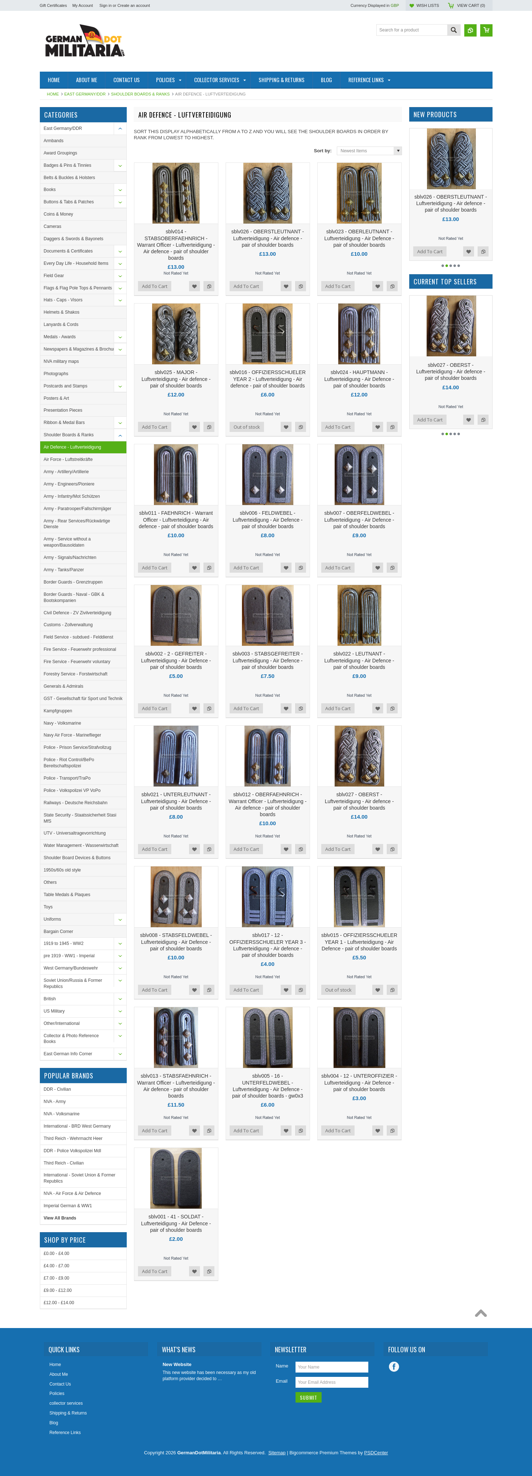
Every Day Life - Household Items (76, 263)
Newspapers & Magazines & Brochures (82, 349)
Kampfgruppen (58, 710)
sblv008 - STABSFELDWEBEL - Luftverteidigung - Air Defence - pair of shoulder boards (176, 941)
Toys (48, 906)
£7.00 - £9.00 (57, 1278)
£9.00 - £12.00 (58, 1290)
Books (50, 189)
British (50, 998)
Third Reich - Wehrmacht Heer (73, 1138)
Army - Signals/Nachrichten (70, 557)
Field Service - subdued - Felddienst (78, 637)
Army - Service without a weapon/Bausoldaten (67, 542)
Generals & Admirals (63, 686)
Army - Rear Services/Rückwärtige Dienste (77, 524)
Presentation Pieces (63, 410)
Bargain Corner (58, 931)
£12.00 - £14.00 (59, 1302)
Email (282, 1381)
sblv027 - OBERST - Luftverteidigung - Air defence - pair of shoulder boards (359, 801)
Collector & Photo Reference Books (71, 1038)
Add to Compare (209, 286)
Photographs (56, 373)
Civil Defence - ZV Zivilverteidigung (78, 612)
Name (282, 1366)
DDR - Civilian (57, 1089)
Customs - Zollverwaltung (68, 624)
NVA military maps (61, 361)
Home (53, 94)
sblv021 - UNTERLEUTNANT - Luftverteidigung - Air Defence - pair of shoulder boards (176, 801)
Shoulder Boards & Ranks (140, 94)
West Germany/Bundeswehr (71, 968)
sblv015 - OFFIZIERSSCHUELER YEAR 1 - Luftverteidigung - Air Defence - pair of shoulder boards (359, 941)
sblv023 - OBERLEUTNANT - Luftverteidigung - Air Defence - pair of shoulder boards (359, 238)
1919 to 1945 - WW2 (64, 943)
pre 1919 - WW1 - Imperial (69, 955)
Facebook (394, 1367)
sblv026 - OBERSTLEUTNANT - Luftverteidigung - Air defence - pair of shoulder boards (267, 238)
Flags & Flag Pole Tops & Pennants (78, 287)
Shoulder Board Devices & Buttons (77, 857)
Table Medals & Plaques (67, 894)
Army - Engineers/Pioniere (69, 484)
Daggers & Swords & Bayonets (74, 238)
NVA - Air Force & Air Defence (72, 1193)
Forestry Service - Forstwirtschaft (76, 673)
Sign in (106, 5)
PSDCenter (376, 1452)
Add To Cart (154, 286)
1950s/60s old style (62, 870)
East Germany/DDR (85, 94)
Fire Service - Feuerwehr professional (80, 649)
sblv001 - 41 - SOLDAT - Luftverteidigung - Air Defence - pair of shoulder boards (176, 1223)
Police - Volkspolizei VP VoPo (72, 790)
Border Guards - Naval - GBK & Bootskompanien (74, 597)
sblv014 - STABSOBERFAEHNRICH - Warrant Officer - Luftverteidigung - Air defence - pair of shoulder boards (176, 245)
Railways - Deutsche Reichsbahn (76, 802)
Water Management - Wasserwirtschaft (81, 845)
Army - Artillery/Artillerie (66, 471)
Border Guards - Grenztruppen (73, 582)
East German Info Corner (68, 1053)
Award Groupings (61, 153)
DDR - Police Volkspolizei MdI (72, 1150)
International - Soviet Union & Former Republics (80, 1178)
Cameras (53, 226)
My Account (82, 5)
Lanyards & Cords (61, 324)
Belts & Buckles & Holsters (69, 177)
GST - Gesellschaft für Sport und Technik (83, 698)
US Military (54, 1011)
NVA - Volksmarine (62, 1113)
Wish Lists (427, 5)
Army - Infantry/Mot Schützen (72, 496)
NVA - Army (55, 1101)
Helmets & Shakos (62, 312)
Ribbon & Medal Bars (64, 422)
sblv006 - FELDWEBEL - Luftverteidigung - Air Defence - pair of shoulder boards (268, 519)
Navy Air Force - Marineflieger (72, 735)
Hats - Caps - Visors (63, 299)
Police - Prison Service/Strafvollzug (78, 747)
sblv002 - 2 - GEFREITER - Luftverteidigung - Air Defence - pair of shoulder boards (176, 660)
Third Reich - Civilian (64, 1163)
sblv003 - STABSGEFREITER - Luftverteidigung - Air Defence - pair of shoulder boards (268, 660)
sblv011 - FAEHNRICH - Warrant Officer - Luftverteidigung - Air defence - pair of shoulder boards (176, 519)
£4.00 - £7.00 (57, 1265)
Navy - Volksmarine (62, 723)
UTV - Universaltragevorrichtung (75, 833)
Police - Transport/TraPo (67, 778)
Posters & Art (56, 398)
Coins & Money (58, 214)
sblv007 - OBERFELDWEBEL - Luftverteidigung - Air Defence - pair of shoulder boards (359, 519)
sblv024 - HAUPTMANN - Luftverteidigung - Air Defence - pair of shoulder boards (359, 378)
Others (50, 882)
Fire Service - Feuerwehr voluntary (77, 661)
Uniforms (52, 919)
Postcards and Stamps (66, 386)
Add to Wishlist (194, 286)
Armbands (54, 140)
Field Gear (54, 275)
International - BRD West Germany (77, 1126)
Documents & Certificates (68, 251)
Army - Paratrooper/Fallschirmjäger (78, 508)
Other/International (62, 1023)
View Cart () (471, 5)
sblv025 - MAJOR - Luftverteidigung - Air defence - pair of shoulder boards (176, 378)
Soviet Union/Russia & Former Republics (73, 983)
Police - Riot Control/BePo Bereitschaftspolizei (69, 762)
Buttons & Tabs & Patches (69, 201)
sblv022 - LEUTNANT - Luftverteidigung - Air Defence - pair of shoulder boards (359, 660)
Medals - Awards (60, 336)
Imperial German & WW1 (68, 1205)
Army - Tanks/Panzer (64, 569)
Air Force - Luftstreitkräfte (68, 459)
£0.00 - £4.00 (57, 1253)
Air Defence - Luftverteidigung (72, 447)
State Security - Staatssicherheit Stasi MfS (80, 818)
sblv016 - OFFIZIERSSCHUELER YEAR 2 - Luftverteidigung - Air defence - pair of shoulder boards (268, 378)
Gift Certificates (53, 5)
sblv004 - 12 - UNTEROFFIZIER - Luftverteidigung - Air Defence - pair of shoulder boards (359, 1082)
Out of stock (247, 427)
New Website (177, 1364)
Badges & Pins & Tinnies (67, 165)
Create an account (133, 5)
